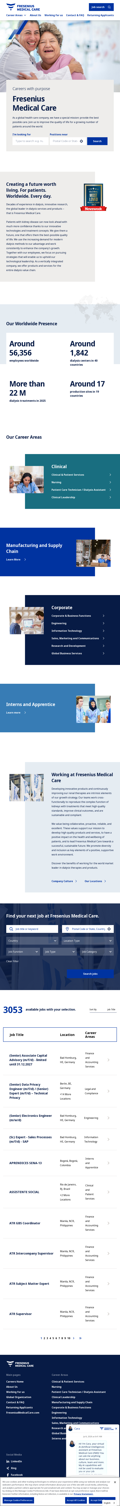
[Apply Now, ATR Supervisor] (109, 1315)
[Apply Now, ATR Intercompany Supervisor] (109, 1255)
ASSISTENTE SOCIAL (24, 1192)
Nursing (82, 482)
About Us (35, 15)
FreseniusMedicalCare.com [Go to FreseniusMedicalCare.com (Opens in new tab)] (22, 1412)
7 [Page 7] (59, 1338)
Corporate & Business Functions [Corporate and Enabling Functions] (71, 1407)
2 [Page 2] (44, 1338)
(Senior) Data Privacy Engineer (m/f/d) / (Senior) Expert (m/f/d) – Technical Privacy (28, 1091)
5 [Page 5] (53, 1338)
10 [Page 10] (68, 1338)
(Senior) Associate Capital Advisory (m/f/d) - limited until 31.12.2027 (28, 1059)
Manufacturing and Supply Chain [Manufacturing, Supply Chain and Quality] (72, 1402)
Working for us (54, 15)
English (107, 1502)
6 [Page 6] (56, 1338)
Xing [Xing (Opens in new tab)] (11, 1468)
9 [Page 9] (65, 1338)
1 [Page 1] (41, 1338)
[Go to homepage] (23, 7)
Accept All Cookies (76, 1500)
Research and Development (78, 646)
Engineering (78, 623)
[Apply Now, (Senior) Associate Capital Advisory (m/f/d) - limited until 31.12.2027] (109, 1061)
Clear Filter (12, 961)
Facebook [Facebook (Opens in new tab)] (14, 1475)
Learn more (16, 712)
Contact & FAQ (75, 15)
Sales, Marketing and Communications (78, 638)
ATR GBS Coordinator (24, 1223)
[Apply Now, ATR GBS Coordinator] (109, 1224)
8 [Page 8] (62, 1338)
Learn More (16, 559)
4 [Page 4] (50, 1338)
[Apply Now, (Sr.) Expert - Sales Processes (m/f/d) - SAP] (109, 1141)
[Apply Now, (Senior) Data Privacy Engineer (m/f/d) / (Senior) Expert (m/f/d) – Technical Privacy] (109, 1092)
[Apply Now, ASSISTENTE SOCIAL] (109, 1193)
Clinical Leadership (82, 497)
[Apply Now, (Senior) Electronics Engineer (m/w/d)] (109, 1119)
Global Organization (18, 1397)
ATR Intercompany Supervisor (31, 1253)
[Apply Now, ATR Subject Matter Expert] (109, 1285)
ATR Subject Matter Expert (29, 1283)
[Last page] (80, 1338)
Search (97, 141)
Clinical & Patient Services (82, 474)
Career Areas (16, 15)
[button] (81, 141)
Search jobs (90, 973)
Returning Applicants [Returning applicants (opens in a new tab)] (100, 15)
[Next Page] (74, 1338)
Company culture (65, 881)
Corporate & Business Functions (78, 615)
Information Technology (78, 631)
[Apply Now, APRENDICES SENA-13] (109, 1164)
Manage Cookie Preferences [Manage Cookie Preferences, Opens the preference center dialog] (18, 1500)
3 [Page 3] (47, 1338)
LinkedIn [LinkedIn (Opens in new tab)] (14, 1461)
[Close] (115, 1482)
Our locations (96, 881)
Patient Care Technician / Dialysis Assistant (82, 490)
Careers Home (15, 1381)
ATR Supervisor (20, 1314)
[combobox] (65, 141)
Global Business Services (78, 653)
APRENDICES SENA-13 (25, 1163)
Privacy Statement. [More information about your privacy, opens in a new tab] (83, 1494)
